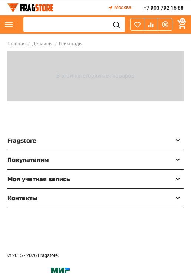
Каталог (9, 24)
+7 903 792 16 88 (164, 8)
